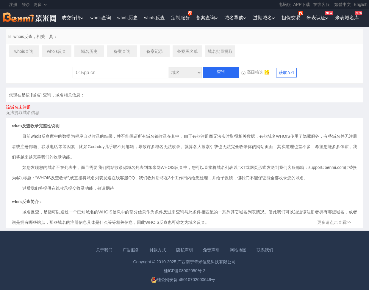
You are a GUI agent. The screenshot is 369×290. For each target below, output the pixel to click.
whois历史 (127, 17)
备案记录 (154, 51)
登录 (26, 4)
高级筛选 (255, 72)
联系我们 (265, 250)
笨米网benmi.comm (30, 18)
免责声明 (211, 250)
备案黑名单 (187, 51)
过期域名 (262, 17)
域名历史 (89, 51)
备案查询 (205, 17)
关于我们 (104, 250)
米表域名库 (347, 17)
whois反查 (154, 17)
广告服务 (131, 250)
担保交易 (291, 17)
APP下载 (301, 4)
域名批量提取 (220, 51)
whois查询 (100, 17)
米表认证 (316, 17)
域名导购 (233, 17)
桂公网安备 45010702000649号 (183, 279)
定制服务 (180, 17)
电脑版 (285, 4)
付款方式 (157, 250)
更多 (37, 4)
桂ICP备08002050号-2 (184, 270)
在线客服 (321, 4)
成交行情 (71, 17)
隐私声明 (184, 250)
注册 (13, 4)
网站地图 (238, 250)
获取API (286, 72)
